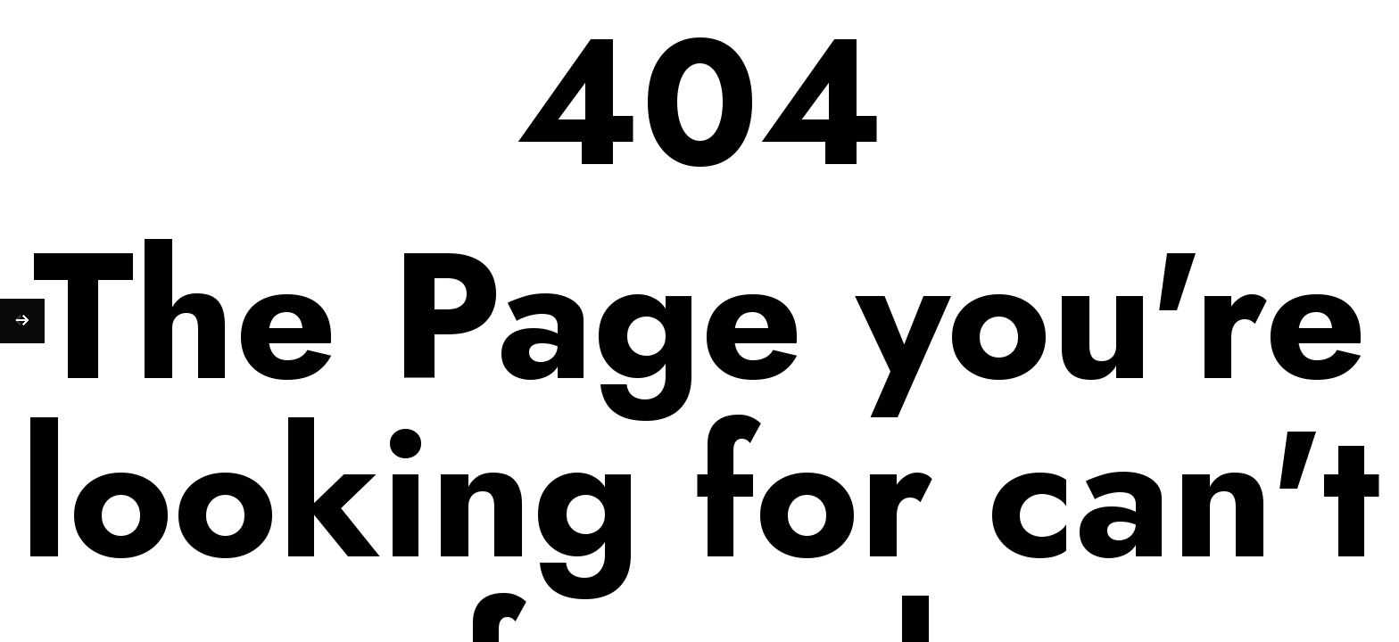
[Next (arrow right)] (22, 321)
